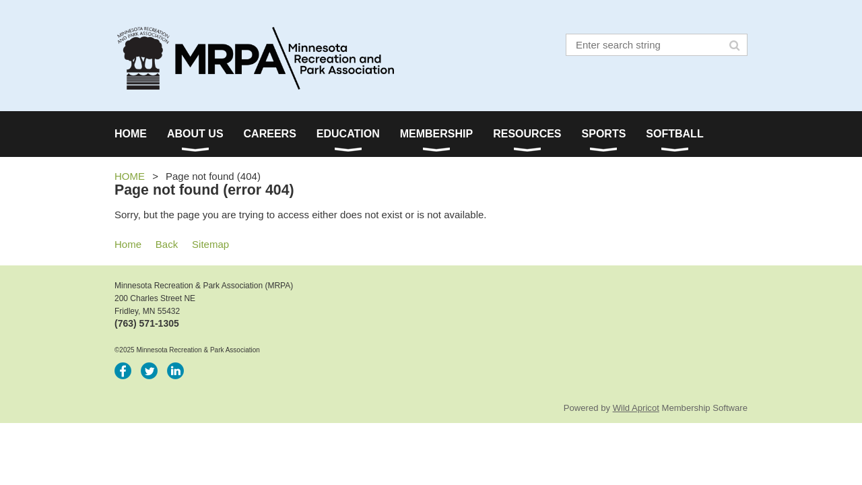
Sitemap (210, 244)
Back (167, 244)
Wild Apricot (636, 408)
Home (127, 244)
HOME (129, 176)
